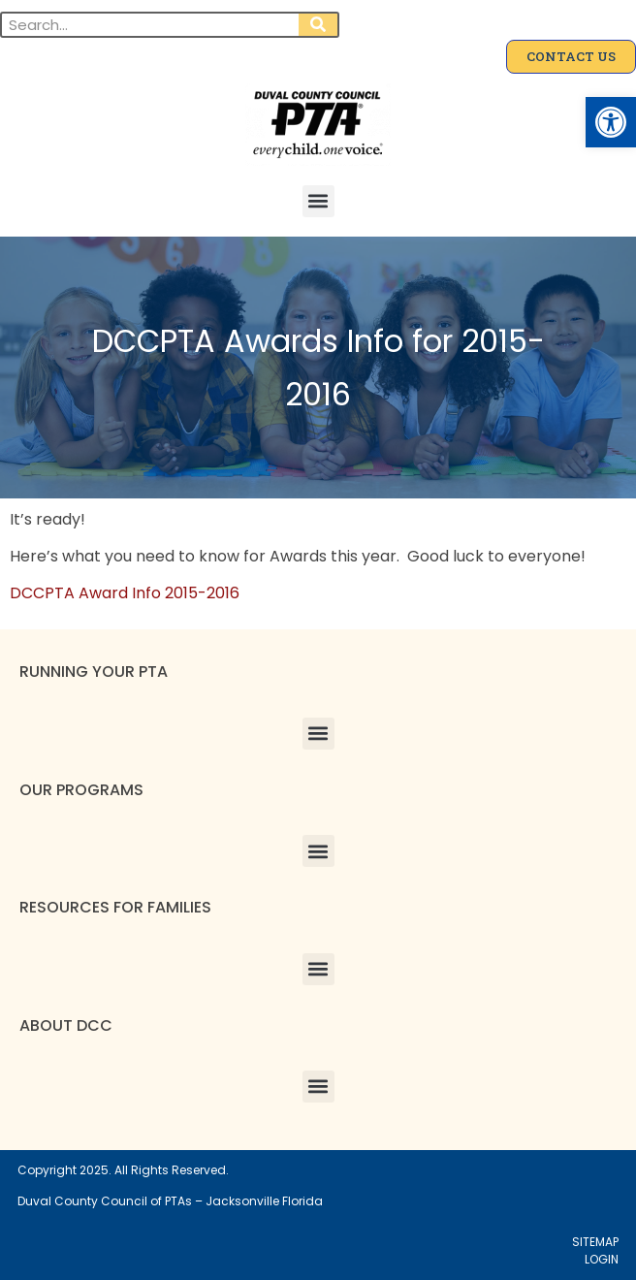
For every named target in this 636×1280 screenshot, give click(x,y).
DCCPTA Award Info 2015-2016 (124, 593)
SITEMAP (595, 1241)
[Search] (318, 25)
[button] (611, 122)
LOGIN (602, 1259)
